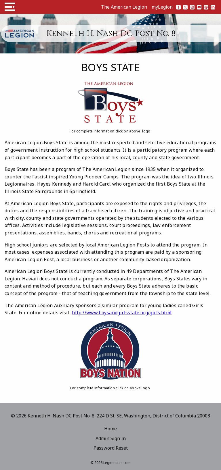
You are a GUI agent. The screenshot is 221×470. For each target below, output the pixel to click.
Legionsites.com (117, 462)
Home (110, 428)
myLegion (162, 7)
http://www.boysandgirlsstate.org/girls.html (122, 312)
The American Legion (124, 7)
